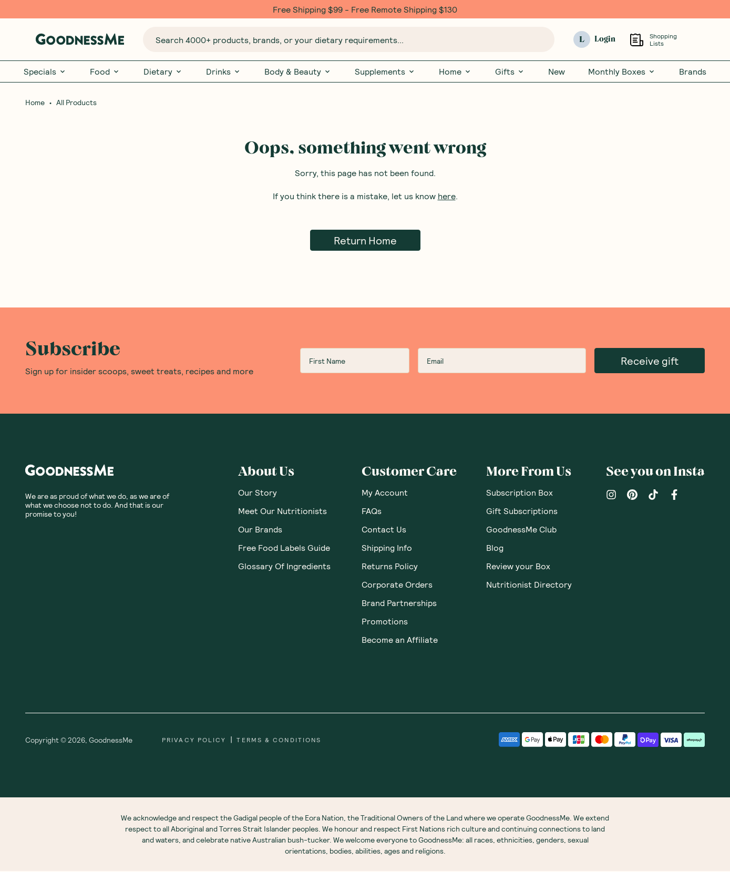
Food (105, 71)
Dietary (163, 71)
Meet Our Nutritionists (282, 512)
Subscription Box (519, 493)
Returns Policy (390, 567)
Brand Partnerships (399, 604)
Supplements (385, 71)
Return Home (365, 241)
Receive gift (649, 361)
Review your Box (518, 567)
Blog (494, 548)
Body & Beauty (298, 71)
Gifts (510, 71)
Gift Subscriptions (522, 512)
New (556, 71)
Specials (45, 71)
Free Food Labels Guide (284, 548)
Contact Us (384, 530)
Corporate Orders (397, 585)
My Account (385, 493)
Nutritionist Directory (529, 585)
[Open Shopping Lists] (636, 39)
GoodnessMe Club (521, 530)
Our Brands (260, 530)
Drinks (223, 71)
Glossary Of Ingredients (284, 567)
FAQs (372, 512)
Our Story (257, 493)
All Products (76, 103)
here (447, 197)
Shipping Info (387, 548)
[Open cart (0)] (698, 39)
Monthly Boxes (622, 71)
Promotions (385, 622)
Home (455, 71)
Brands (692, 71)
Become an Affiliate (400, 640)
